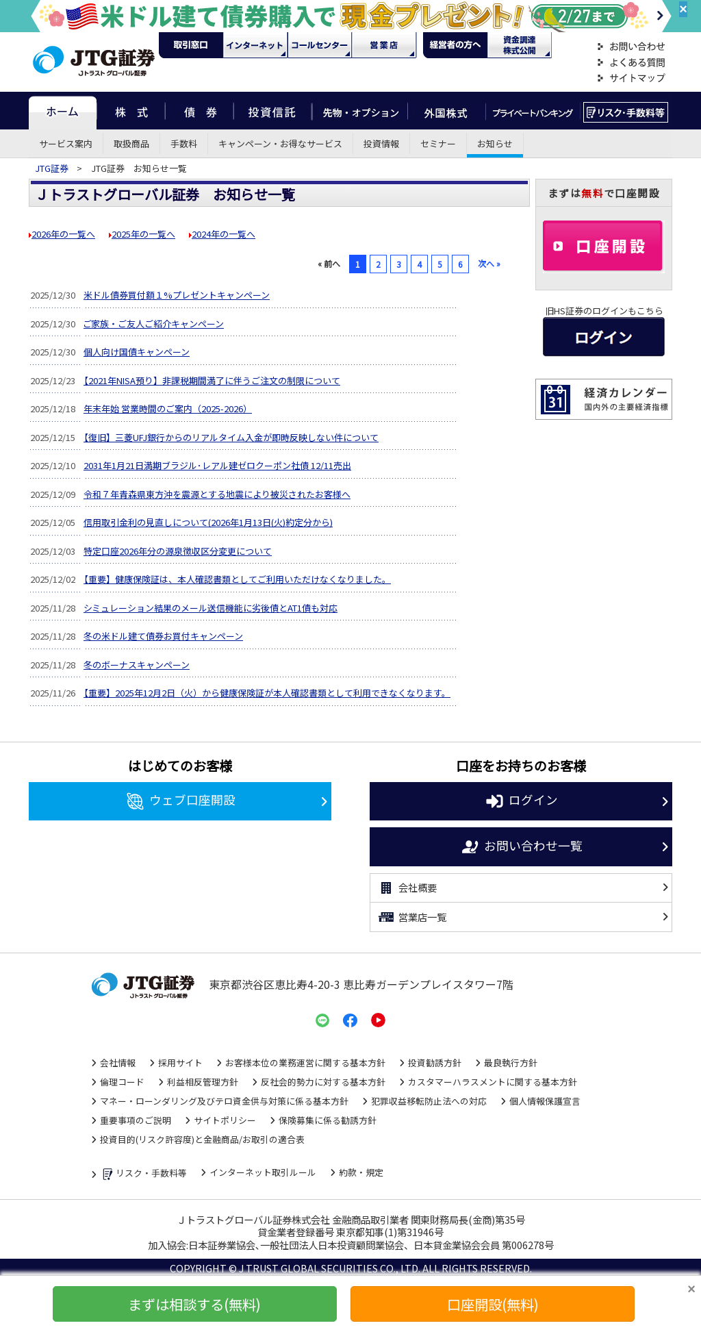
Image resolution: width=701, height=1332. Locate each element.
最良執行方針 (510, 1062)
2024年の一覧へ (223, 233)
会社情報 (118, 1062)
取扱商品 (131, 143)
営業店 (384, 45)
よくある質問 (631, 63)
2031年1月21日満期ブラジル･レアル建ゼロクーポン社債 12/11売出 (217, 465)
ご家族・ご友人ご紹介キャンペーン (154, 323)
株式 (131, 110)
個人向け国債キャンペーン (137, 351)
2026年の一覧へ (63, 233)
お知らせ (495, 143)
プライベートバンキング (533, 110)
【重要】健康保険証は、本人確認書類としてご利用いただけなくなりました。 (237, 579)
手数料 (183, 143)
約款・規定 (361, 1172)
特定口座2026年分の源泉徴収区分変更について (178, 550)
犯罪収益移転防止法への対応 (429, 1100)
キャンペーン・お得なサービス (280, 143)
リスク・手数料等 (143, 1174)
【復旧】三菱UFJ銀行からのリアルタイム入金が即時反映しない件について (231, 437)
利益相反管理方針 (202, 1081)
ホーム (63, 110)
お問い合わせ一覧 (521, 847)
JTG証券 (53, 168)
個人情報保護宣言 (545, 1100)
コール (320, 45)
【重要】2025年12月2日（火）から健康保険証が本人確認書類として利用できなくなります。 (267, 692)
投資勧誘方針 (434, 1062)
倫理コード (122, 1081)
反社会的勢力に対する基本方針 (323, 1081)
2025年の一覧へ (143, 233)
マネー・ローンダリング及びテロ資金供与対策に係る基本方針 (224, 1100)
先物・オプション (359, 110)
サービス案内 (65, 143)
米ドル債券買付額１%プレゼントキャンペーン (177, 294)
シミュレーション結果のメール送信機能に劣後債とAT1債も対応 (210, 607)
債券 (199, 110)
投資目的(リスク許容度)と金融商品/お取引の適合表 (202, 1139)
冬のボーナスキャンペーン (137, 664)
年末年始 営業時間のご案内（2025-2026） (168, 408)
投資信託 (273, 110)
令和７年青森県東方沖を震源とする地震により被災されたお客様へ (217, 494)
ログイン (521, 801)
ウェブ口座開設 (180, 801)
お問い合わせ (631, 47)
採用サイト (180, 1062)
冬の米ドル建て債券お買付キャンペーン (163, 635)
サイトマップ (631, 78)
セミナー (438, 143)
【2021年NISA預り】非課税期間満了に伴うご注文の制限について (212, 380)
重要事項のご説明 (135, 1120)
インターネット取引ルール (262, 1172)
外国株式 (446, 110)
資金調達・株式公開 (519, 45)
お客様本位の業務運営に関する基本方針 (305, 1062)
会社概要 (407, 888)
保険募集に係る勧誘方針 (328, 1120)
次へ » (489, 263)
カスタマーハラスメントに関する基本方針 (492, 1081)
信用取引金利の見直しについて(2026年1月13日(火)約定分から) (208, 522)
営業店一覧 (411, 917)
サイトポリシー (225, 1120)
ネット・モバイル (255, 45)
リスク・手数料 (626, 110)
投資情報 (381, 143)
